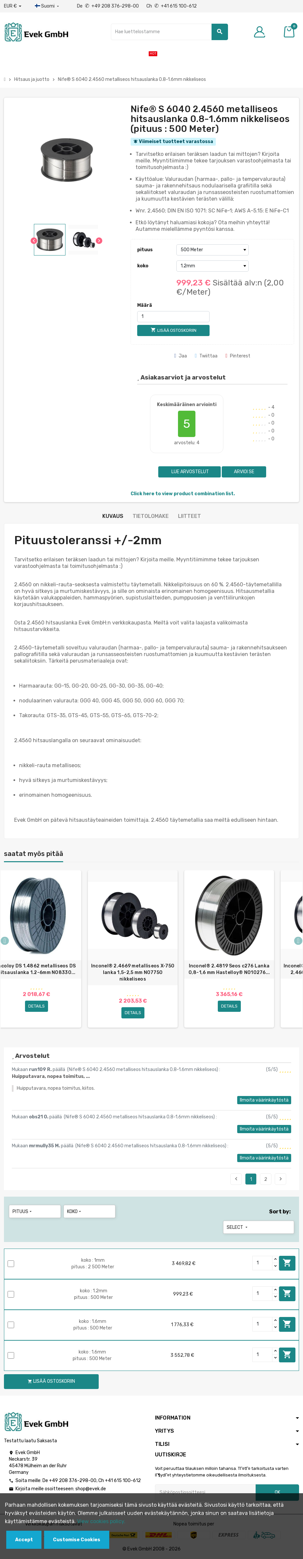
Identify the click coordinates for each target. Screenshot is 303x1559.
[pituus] (212, 250)
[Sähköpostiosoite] (205, 1492)
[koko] (212, 266)
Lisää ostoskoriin (287, 1263)
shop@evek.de (90, 1489)
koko (142, 266)
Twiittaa (206, 356)
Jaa (180, 356)
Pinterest (237, 356)
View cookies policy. (101, 1521)
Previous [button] (5, 941)
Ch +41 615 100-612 (171, 6)
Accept (24, 1540)
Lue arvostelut (189, 472)
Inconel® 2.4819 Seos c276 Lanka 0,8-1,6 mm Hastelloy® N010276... (229, 969)
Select (238, 1227)
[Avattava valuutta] (12, 6)
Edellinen (236, 1179)
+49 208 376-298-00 (72, 1480)
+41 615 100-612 (123, 1480)
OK (277, 1492)
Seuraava (280, 1179)
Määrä (144, 305)
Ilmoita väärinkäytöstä (264, 1100)
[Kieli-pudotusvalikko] (47, 6)
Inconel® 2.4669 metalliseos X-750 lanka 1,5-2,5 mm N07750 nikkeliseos (132, 972)
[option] (133, 949)
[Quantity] (262, 1263)
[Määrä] (173, 316)
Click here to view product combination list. (183, 494)
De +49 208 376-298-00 (108, 6)
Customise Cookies (76, 1540)
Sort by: (280, 1211)
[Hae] (169, 32)
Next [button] (298, 941)
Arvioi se (244, 472)
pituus (145, 250)
